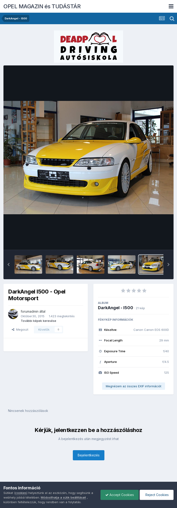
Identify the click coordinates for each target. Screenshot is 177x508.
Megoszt (20, 329)
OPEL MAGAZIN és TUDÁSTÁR (41, 6)
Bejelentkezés (89, 455)
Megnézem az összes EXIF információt (133, 386)
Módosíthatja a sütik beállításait (63, 497)
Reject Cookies (157, 495)
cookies (21, 493)
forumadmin (29, 311)
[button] (8, 264)
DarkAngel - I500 (115, 307)
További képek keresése (38, 321)
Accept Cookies (119, 495)
